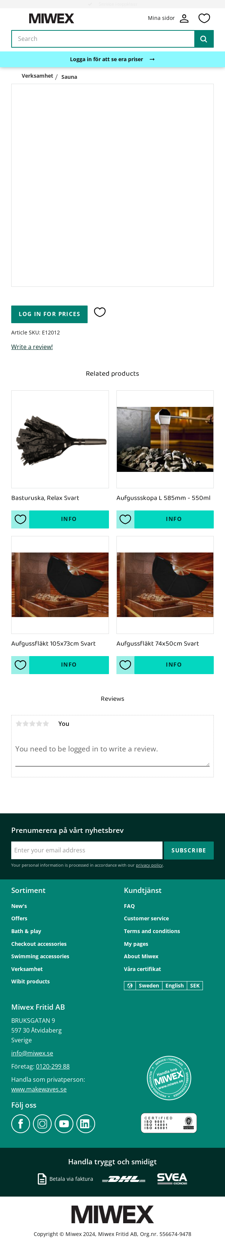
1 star (18, 723)
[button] (204, 18)
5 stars (45, 723)
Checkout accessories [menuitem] (39, 943)
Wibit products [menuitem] (30, 981)
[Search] (203, 39)
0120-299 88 (53, 1066)
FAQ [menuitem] (129, 905)
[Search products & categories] (112, 39)
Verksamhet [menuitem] (27, 969)
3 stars (32, 723)
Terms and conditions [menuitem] (152, 931)
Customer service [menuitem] (146, 918)
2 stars (25, 723)
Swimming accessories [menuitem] (40, 956)
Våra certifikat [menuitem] (142, 969)
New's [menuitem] (19, 905)
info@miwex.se (32, 1053)
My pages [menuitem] (136, 943)
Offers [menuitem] (19, 918)
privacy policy (149, 865)
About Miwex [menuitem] (141, 956)
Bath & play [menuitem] (26, 931)
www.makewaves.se (39, 1089)
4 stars (39, 723)
